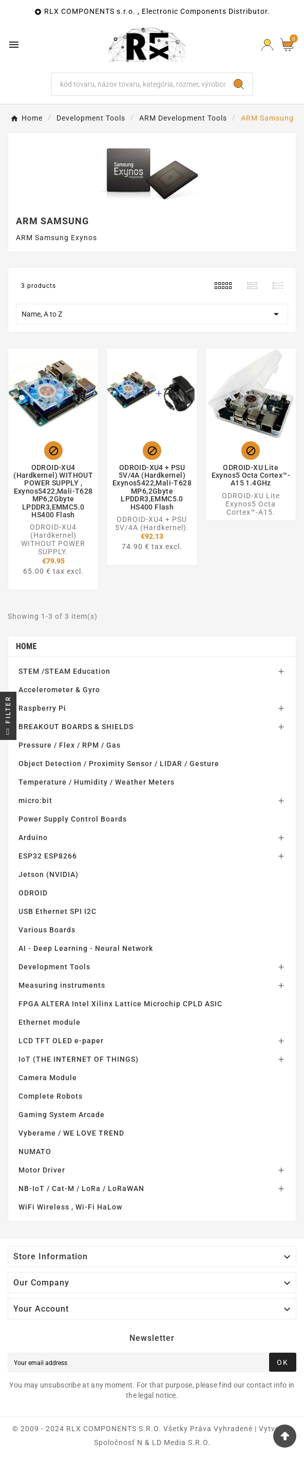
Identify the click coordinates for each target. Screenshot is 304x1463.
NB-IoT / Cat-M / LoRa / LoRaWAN (81, 1188)
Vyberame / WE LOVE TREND (71, 1133)
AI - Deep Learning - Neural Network (85, 948)
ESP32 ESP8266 (47, 856)
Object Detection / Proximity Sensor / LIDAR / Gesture (118, 763)
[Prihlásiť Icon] (267, 45)
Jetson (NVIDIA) (48, 874)
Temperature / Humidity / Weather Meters (96, 782)
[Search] (138, 84)
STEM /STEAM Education (64, 671)
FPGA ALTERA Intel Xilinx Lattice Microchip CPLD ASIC (120, 1004)
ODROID (33, 893)
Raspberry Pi (42, 708)
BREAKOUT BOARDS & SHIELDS (76, 727)
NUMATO (34, 1151)
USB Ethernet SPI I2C (57, 911)
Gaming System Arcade (61, 1114)
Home (26, 646)
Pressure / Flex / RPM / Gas (69, 745)
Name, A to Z (152, 314)
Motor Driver (41, 1170)
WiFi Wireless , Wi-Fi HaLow (70, 1207)
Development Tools (54, 967)
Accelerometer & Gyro (59, 690)
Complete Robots (50, 1096)
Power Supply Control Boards (72, 819)
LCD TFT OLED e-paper (61, 1041)
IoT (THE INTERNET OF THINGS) (78, 1059)
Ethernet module (49, 1022)
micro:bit (35, 800)
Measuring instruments (61, 985)
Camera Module (47, 1078)
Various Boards (46, 930)
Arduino (33, 837)
